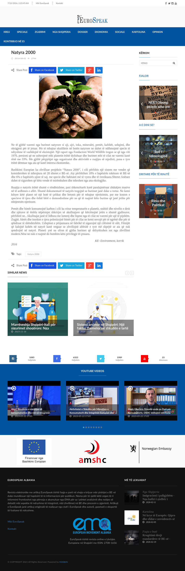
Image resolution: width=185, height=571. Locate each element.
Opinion (157, 32)
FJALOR (144, 75)
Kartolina (138, 32)
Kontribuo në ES (14, 41)
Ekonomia (101, 32)
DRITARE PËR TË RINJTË (154, 174)
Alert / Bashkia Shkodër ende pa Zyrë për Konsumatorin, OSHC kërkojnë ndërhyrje (149, 411)
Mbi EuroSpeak (38, 3)
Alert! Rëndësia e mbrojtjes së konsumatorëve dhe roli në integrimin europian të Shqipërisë (30, 413)
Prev (142, 103)
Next (174, 103)
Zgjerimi (40, 32)
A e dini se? (146, 125)
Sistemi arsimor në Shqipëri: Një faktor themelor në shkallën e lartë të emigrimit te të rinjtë (102, 328)
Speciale (22, 32)
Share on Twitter (71, 265)
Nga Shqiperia (61, 32)
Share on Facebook (42, 265)
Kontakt (55, 3)
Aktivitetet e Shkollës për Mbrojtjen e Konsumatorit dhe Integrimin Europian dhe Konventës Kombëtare (92, 413)
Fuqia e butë (150, 531)
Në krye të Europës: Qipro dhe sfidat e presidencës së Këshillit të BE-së (159, 519)
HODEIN (63, 562)
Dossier (82, 32)
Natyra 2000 (33, 254)
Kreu (7, 32)
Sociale (120, 32)
